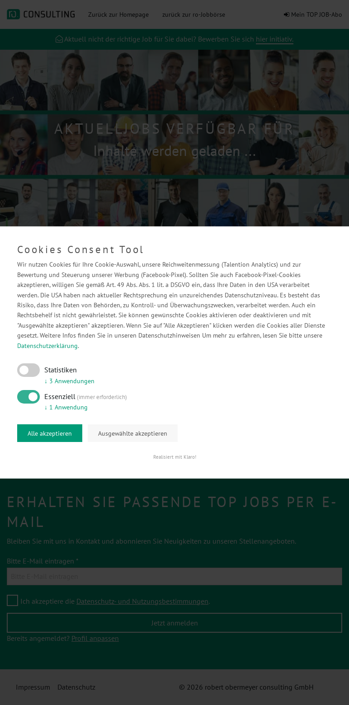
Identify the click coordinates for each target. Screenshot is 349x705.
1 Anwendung (66, 407)
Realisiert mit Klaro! (174, 457)
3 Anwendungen (69, 381)
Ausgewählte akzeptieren (132, 433)
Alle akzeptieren (50, 433)
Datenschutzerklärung (47, 345)
